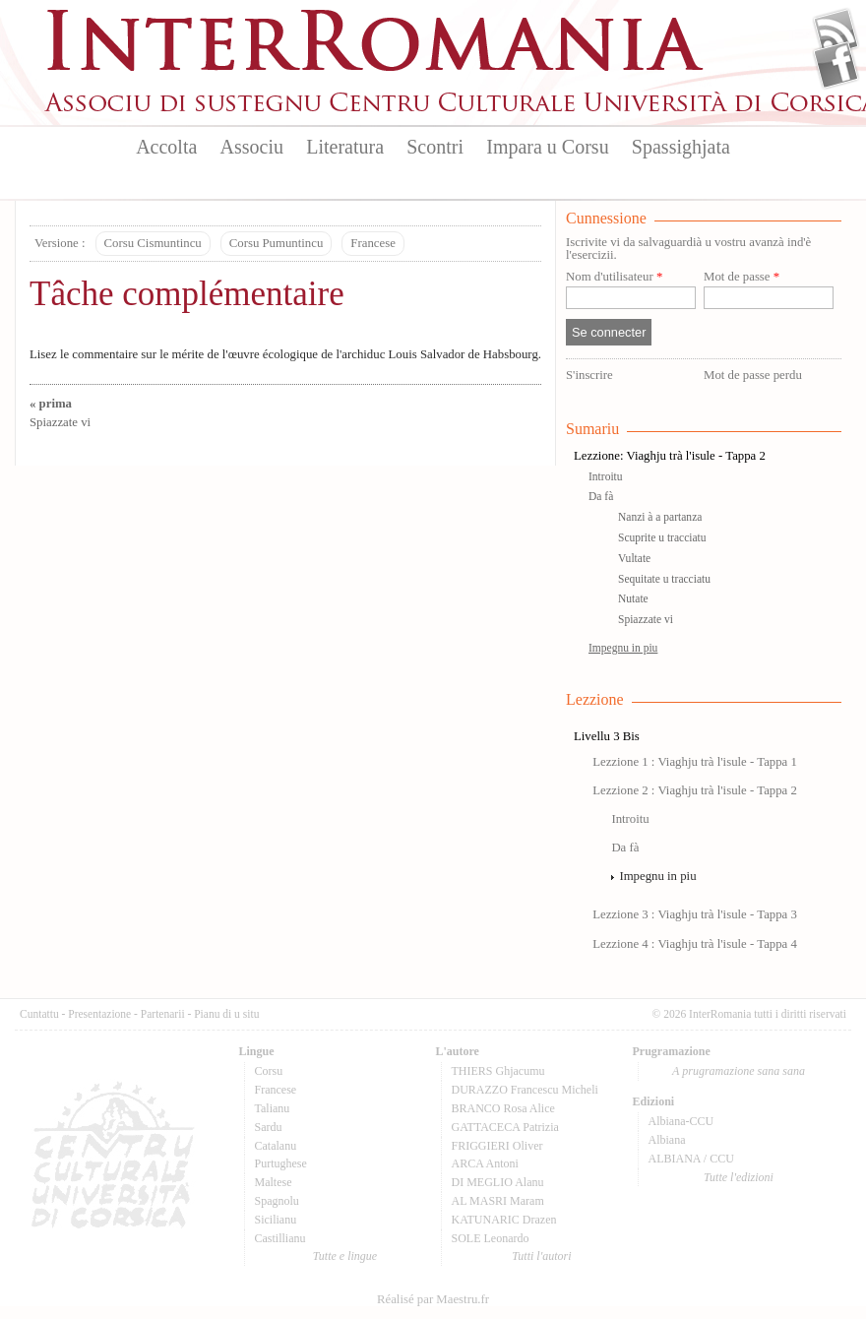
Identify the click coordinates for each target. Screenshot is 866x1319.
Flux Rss (836, 32)
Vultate (634, 558)
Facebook (836, 65)
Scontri (435, 146)
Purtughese (281, 1163)
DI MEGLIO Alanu (498, 1182)
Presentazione (99, 1014)
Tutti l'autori (541, 1256)
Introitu (605, 476)
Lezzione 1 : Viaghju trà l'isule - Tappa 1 (694, 762)
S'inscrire (589, 375)
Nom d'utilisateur (614, 277)
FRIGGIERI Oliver (497, 1146)
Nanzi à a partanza (660, 517)
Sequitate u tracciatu (664, 579)
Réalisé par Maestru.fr (433, 1299)
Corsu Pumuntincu (276, 243)
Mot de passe (741, 277)
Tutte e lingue (345, 1256)
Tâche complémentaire (187, 294)
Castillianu (280, 1238)
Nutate (633, 598)
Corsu (269, 1071)
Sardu (268, 1127)
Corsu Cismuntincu (153, 243)
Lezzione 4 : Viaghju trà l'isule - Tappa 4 (694, 944)
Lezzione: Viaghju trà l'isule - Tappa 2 (670, 456)
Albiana (667, 1140)
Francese (372, 243)
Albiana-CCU (681, 1121)
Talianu (272, 1108)
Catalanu (276, 1146)
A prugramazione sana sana (738, 1071)
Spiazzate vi (645, 619)
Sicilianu (276, 1219)
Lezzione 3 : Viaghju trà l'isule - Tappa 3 (694, 914)
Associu (251, 146)
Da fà (600, 496)
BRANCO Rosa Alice (503, 1108)
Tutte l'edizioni (738, 1177)
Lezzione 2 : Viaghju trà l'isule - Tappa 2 (694, 790)
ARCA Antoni (485, 1163)
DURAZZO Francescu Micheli (525, 1090)
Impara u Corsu (547, 146)
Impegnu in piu (622, 648)
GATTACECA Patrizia (505, 1127)
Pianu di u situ (226, 1014)
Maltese (273, 1182)
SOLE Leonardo (490, 1238)
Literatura (345, 146)
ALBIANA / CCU (691, 1158)
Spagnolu (277, 1201)
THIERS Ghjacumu (498, 1071)
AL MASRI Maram (498, 1201)
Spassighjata (681, 146)
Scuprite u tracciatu (662, 537)
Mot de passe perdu (753, 375)
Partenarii (163, 1014)
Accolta (166, 146)
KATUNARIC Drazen (504, 1219)
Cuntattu (39, 1014)
